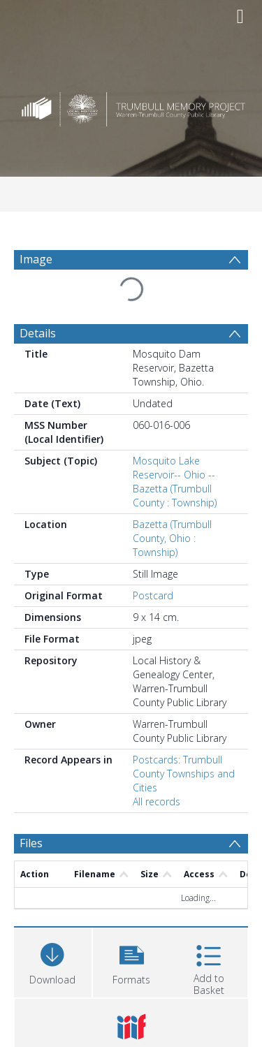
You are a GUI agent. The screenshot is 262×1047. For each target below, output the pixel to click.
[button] (131, 961)
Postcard (153, 595)
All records (156, 801)
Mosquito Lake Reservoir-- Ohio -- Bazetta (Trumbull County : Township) (175, 481)
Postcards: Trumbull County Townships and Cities (184, 773)
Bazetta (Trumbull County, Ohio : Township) (172, 538)
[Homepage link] (131, 105)
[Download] (53, 961)
